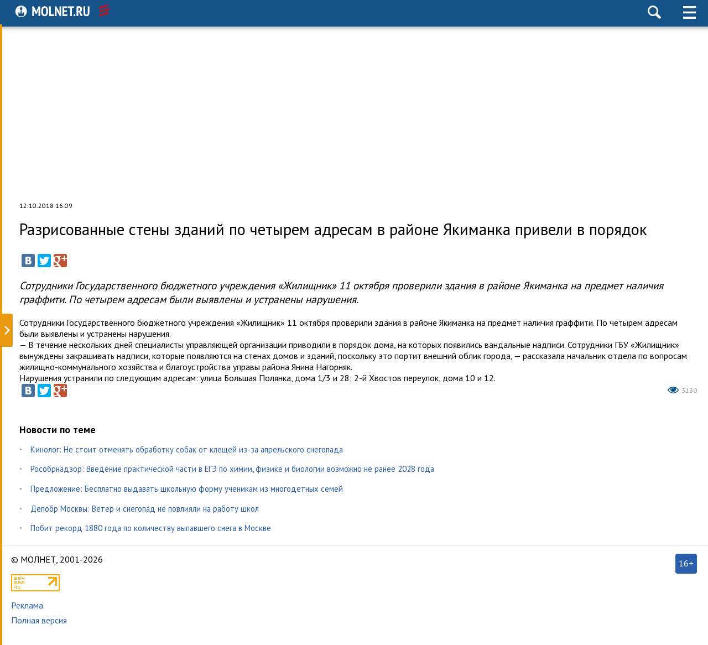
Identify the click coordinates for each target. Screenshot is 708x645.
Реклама (27, 605)
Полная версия (39, 620)
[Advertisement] (354, 112)
